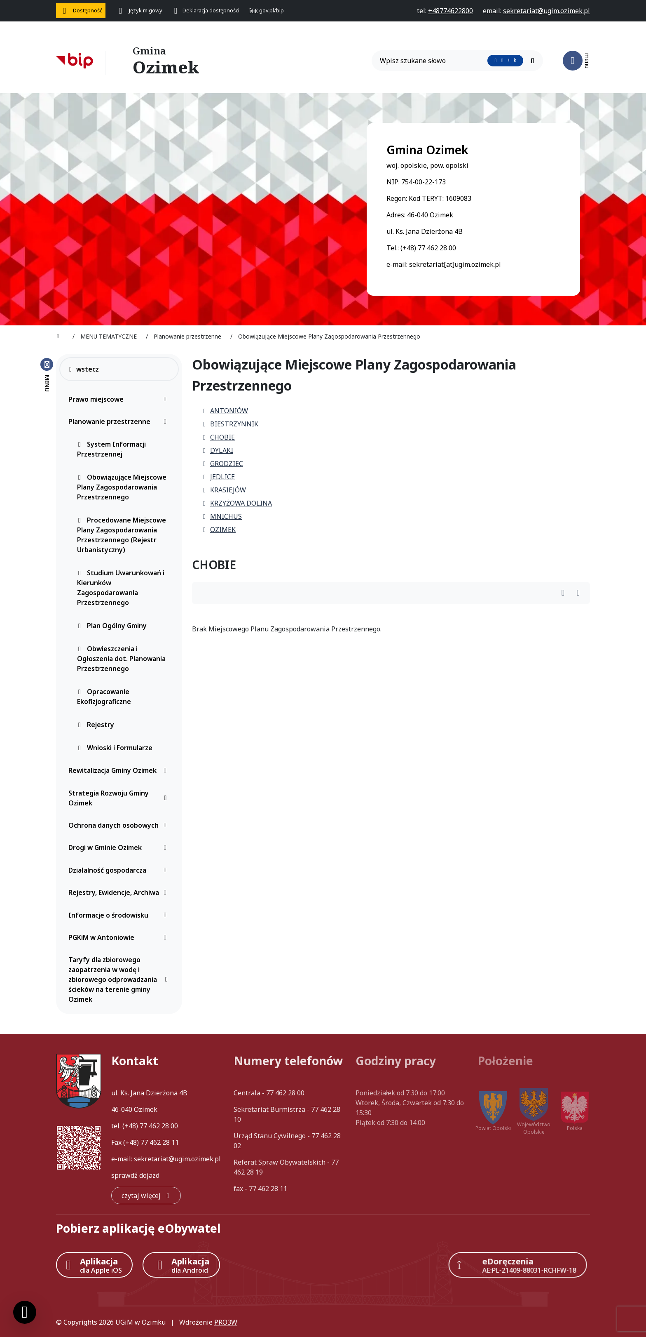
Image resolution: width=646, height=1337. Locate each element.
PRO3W (225, 1322)
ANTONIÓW (225, 410)
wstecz (83, 369)
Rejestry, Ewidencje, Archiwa (119, 892)
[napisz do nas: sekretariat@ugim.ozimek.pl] (546, 11)
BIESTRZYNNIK (230, 423)
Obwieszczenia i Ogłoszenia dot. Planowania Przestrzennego (121, 658)
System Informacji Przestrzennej (111, 449)
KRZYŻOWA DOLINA (237, 503)
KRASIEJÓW (224, 489)
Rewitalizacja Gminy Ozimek (119, 770)
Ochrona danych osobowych (119, 825)
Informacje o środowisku (119, 915)
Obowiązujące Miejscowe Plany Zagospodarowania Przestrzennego (121, 487)
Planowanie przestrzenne (119, 421)
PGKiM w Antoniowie (119, 937)
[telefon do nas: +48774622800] (450, 11)
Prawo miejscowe (119, 399)
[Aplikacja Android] (181, 1265)
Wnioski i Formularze (114, 747)
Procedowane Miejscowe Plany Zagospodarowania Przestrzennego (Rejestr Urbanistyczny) (121, 534)
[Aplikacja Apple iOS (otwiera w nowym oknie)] (94, 1265)
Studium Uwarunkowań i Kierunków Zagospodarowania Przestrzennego (120, 587)
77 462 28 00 (159, 1125)
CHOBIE (218, 437)
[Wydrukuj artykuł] (565, 593)
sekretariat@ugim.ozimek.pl (177, 1158)
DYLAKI (217, 450)
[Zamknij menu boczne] (47, 374)
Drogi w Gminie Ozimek (119, 847)
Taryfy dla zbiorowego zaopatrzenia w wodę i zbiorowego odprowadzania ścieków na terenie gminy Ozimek (119, 979)
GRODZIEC (222, 463)
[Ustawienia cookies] (24, 1312)
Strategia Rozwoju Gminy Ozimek (119, 798)
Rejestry (95, 724)
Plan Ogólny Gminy (112, 625)
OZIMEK (219, 529)
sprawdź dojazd (135, 1175)
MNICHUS (222, 516)
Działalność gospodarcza (119, 870)
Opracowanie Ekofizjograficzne (104, 696)
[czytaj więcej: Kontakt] (146, 1195)
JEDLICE (218, 476)
